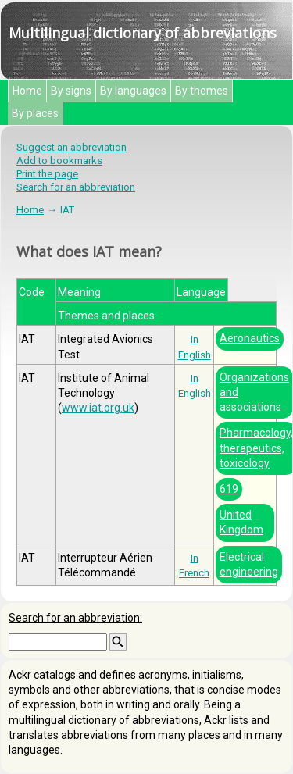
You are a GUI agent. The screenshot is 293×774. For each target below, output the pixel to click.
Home (27, 90)
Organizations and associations (254, 392)
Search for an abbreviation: (75, 618)
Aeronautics (250, 338)
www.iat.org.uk (98, 407)
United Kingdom (241, 522)
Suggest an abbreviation (71, 147)
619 (229, 489)
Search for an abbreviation (75, 187)
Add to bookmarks (59, 160)
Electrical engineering (249, 564)
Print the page (47, 174)
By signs (71, 90)
